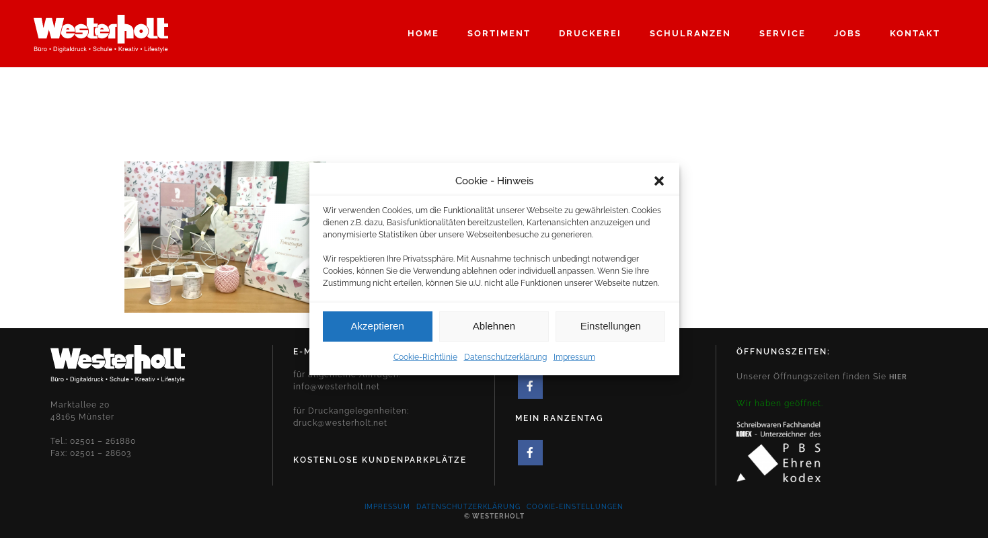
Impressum (574, 361)
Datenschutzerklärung (505, 361)
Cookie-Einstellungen (575, 506)
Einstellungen (610, 330)
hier (898, 377)
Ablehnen (494, 330)
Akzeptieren (377, 330)
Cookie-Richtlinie (425, 361)
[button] (659, 185)
